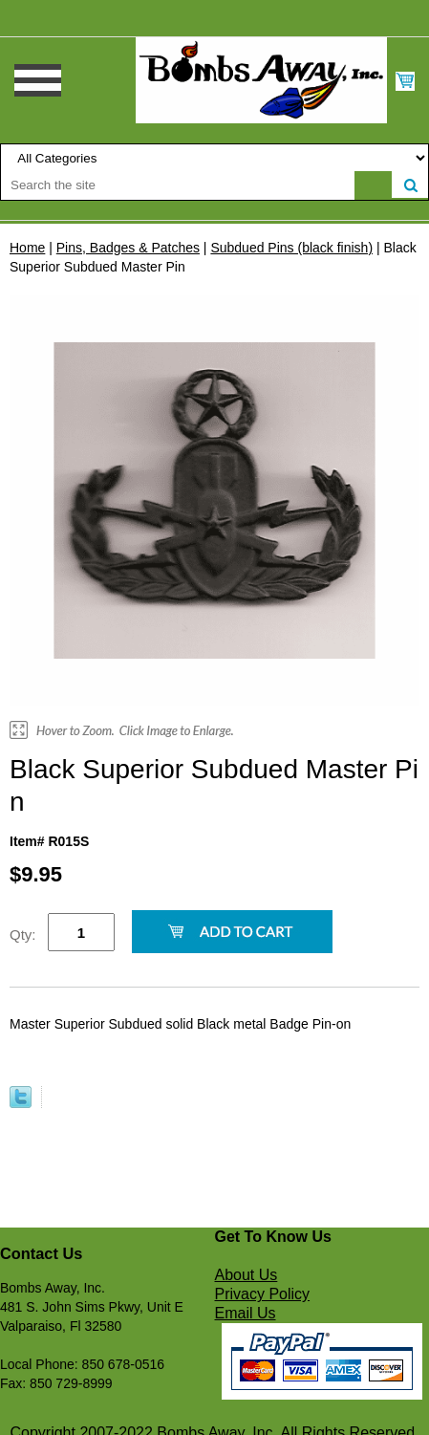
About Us (246, 1275)
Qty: (23, 934)
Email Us (245, 1313)
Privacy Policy (263, 1294)
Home (27, 247)
